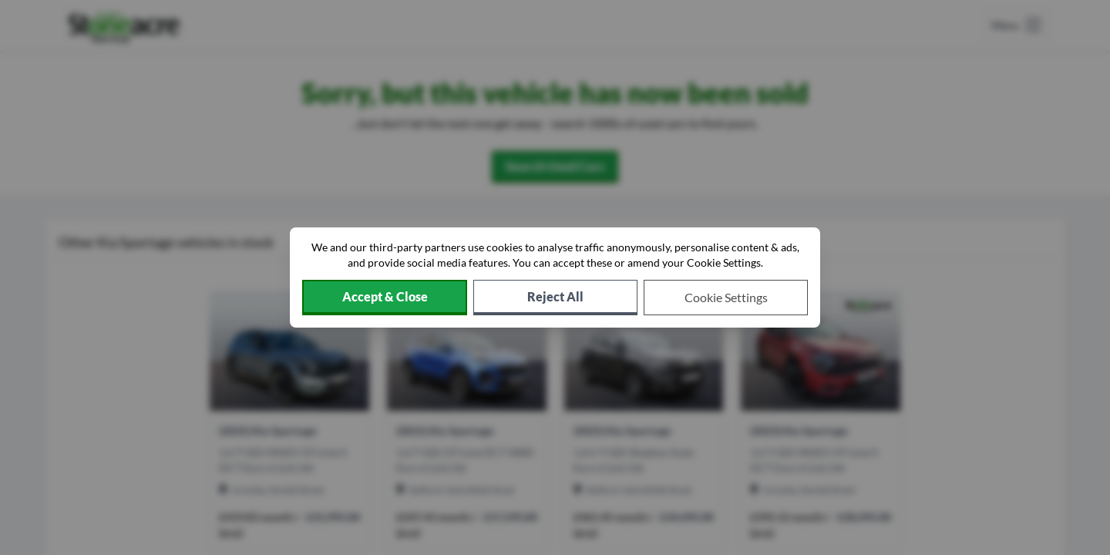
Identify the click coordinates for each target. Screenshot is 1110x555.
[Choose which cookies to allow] (726, 297)
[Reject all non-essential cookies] (555, 297)
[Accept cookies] (384, 297)
